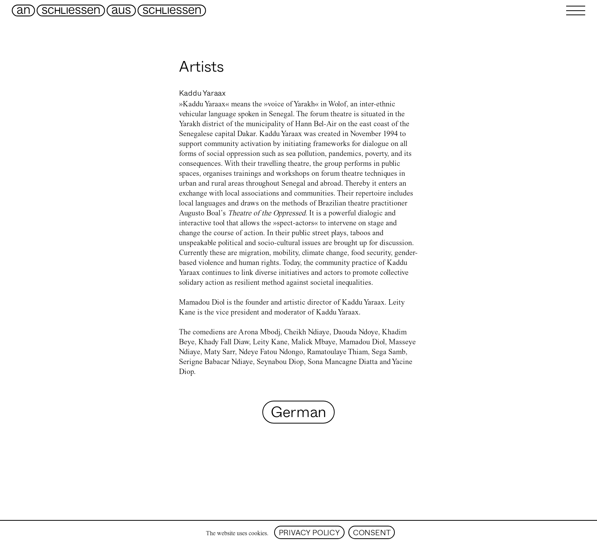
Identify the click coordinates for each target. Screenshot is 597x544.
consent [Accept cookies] (372, 532)
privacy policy (309, 532)
